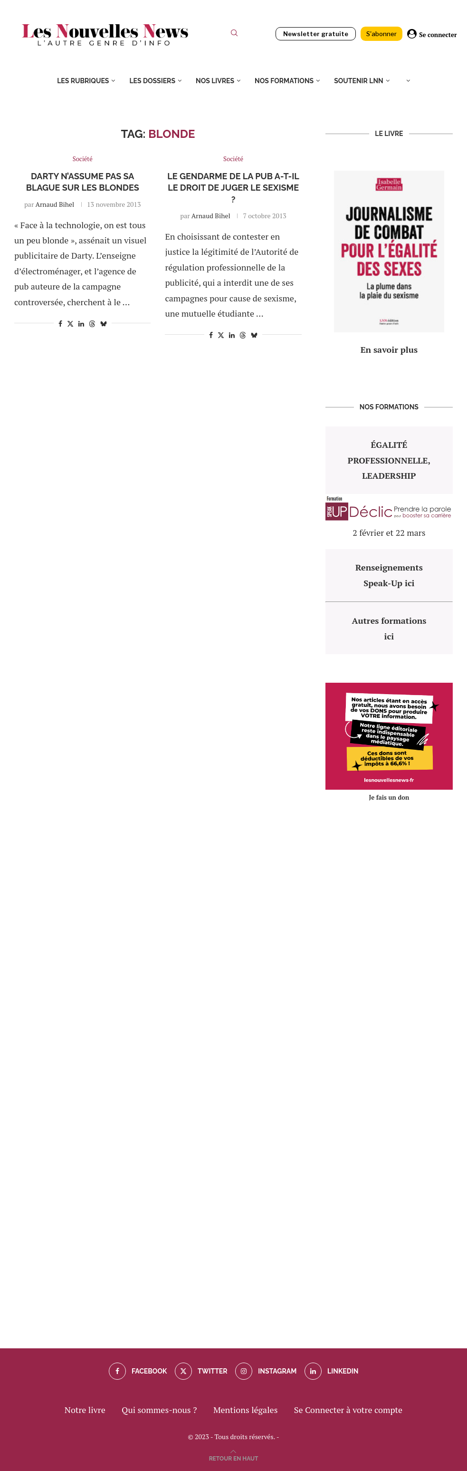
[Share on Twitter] (70, 323)
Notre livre (85, 1409)
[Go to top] (233, 1457)
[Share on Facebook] (60, 323)
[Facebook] (138, 1371)
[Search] (234, 34)
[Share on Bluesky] (103, 323)
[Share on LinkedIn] (81, 323)
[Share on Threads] (92, 323)
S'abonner (381, 34)
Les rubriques (83, 81)
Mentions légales (245, 1409)
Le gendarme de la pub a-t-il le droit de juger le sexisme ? (233, 187)
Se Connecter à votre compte (348, 1409)
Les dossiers (152, 81)
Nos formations (284, 81)
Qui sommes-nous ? (159, 1409)
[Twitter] (201, 1371)
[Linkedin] (332, 1371)
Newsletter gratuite (315, 34)
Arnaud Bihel (54, 204)
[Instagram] (265, 1371)
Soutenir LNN (358, 81)
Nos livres (215, 81)
